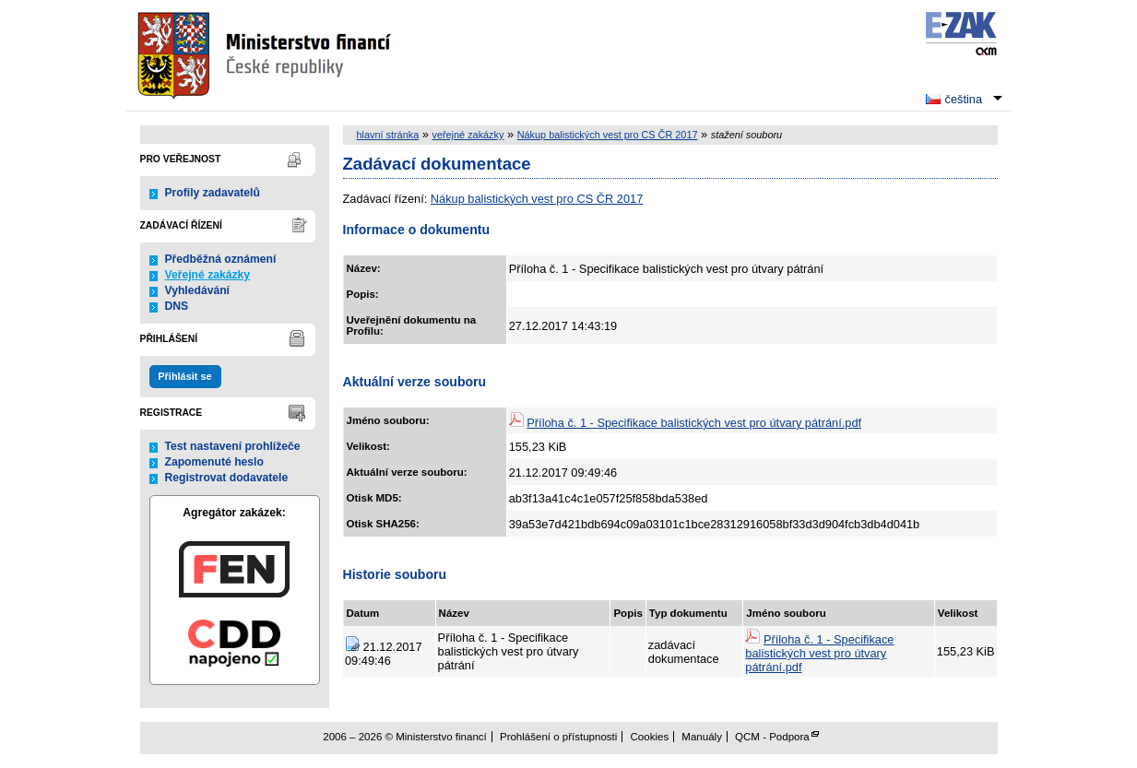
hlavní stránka (388, 134)
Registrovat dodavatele (227, 477)
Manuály (701, 736)
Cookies (650, 736)
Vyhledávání (198, 290)
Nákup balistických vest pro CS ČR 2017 (607, 134)
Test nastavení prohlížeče (233, 446)
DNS (177, 306)
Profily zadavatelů (212, 192)
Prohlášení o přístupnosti (558, 736)
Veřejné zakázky (208, 274)
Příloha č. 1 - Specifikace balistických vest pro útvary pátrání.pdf (694, 423)
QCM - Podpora (772, 736)
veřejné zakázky (467, 134)
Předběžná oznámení (221, 259)
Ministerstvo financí (266, 55)
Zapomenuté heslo (214, 461)
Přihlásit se (184, 376)
